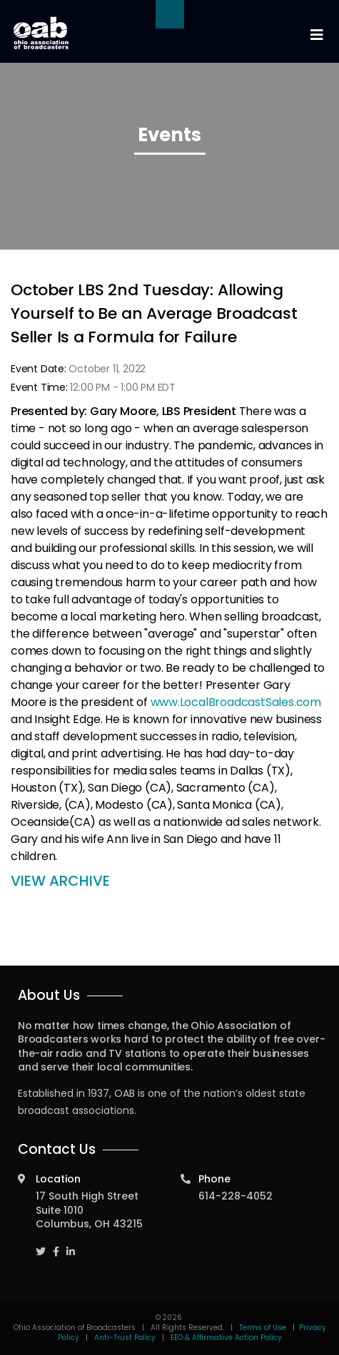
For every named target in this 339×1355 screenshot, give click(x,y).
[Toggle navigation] (316, 35)
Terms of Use (263, 1327)
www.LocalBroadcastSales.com (236, 702)
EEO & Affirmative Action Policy (226, 1337)
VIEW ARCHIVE (60, 881)
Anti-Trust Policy (125, 1337)
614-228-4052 (235, 1196)
